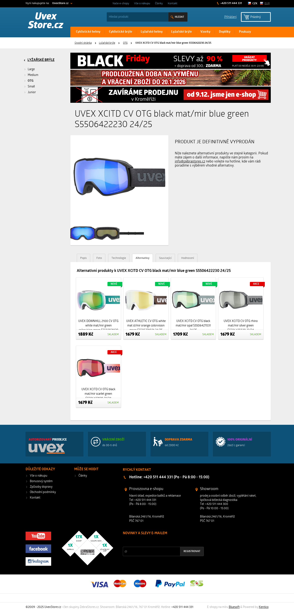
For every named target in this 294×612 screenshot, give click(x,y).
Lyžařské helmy (152, 31)
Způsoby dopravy (41, 487)
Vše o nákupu (142, 3)
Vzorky (205, 31)
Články (159, 3)
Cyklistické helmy (88, 31)
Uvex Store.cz (45, 21)
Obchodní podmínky (43, 492)
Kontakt (172, 3)
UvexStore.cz (60, 3)
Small (31, 86)
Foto (99, 258)
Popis (83, 258)
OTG (125, 43)
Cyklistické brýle (120, 31)
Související (165, 258)
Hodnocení (187, 258)
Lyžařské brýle (181, 31)
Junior (32, 92)
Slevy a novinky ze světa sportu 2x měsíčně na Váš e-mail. (159, 541)
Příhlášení (230, 17)
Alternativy (142, 258)
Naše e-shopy (121, 3)
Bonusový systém (41, 481)
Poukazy (245, 31)
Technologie (119, 258)
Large (31, 69)
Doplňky (224, 31)
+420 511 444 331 (231, 3)
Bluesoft (234, 607)
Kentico (264, 607)
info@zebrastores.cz (190, 161)
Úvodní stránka (83, 43)
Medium (33, 75)
